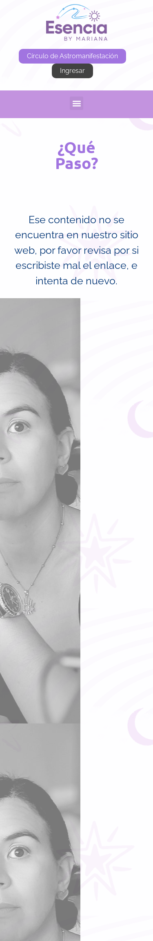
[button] (76, 103)
